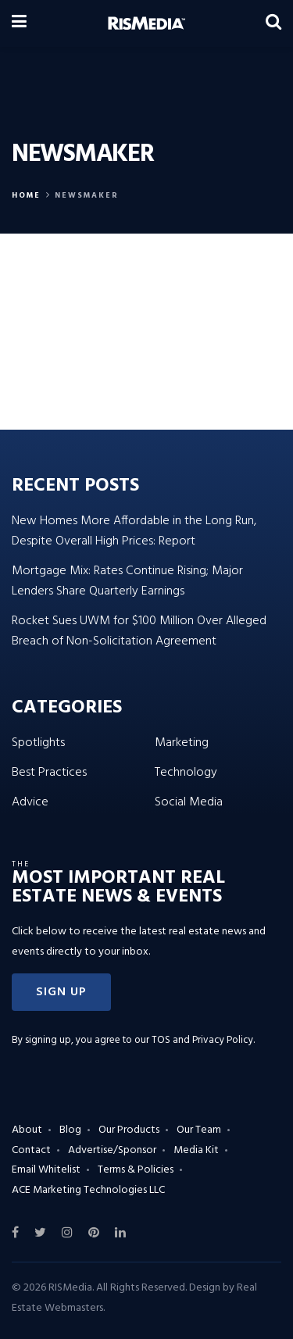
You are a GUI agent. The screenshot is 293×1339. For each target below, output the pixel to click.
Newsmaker (87, 195)
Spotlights (38, 743)
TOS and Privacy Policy (202, 1040)
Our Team (199, 1130)
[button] (61, 992)
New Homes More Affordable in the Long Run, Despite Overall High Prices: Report (134, 531)
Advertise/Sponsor (112, 1150)
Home (26, 195)
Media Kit (196, 1150)
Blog (70, 1130)
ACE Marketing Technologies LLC (88, 1190)
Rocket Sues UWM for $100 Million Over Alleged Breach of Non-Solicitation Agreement (139, 631)
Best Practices (49, 772)
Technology (186, 772)
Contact (31, 1150)
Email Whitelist (46, 1170)
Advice (30, 802)
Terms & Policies (135, 1170)
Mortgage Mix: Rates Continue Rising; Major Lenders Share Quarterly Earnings (127, 581)
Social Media (189, 802)
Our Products (128, 1130)
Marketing (182, 743)
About (27, 1130)
